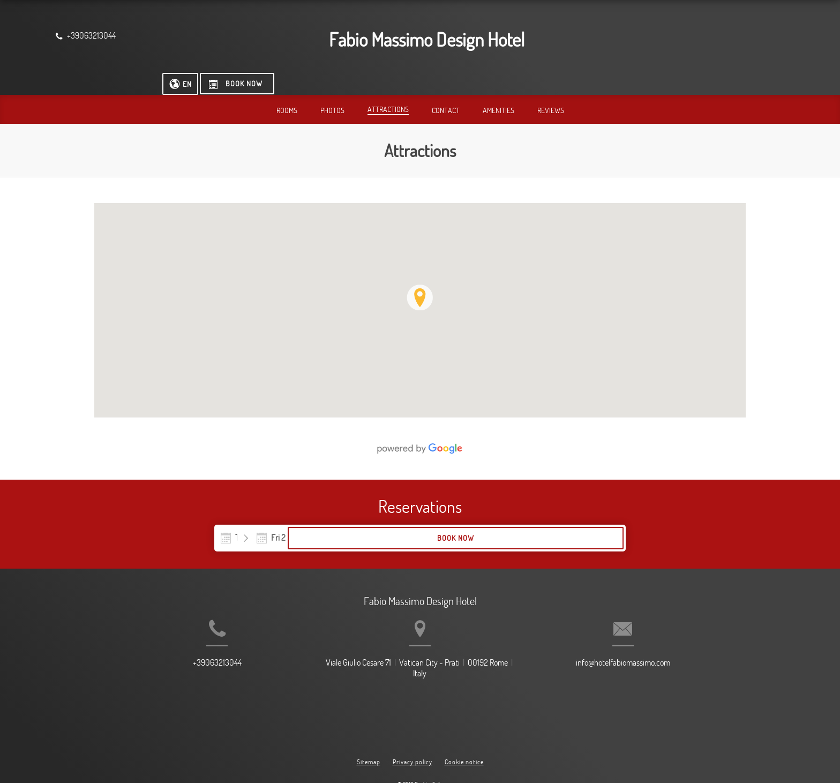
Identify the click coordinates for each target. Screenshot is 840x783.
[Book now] (741, 37)
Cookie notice (464, 733)
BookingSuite (429, 756)
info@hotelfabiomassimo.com (651, 660)
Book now (556, 518)
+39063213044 (189, 660)
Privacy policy (412, 733)
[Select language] (684, 38)
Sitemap (368, 733)
